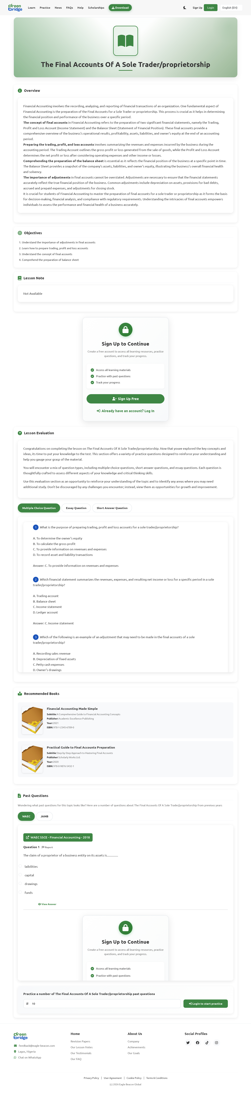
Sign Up (197, 7)
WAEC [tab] (26, 822)
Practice (45, 7)
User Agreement (113, 1084)
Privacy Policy (91, 1084)
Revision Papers (80, 1047)
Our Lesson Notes (82, 1053)
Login (210, 7)
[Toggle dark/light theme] (184, 7)
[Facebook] (197, 1048)
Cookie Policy (134, 1084)
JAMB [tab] (44, 822)
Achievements (136, 1053)
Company (133, 1047)
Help (80, 7)
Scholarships (96, 7)
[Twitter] (188, 1048)
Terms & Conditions (156, 1084)
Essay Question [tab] (76, 514)
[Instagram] (216, 1048)
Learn (31, 7)
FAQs (69, 7)
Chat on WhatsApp (29, 1063)
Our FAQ (76, 1065)
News (58, 7)
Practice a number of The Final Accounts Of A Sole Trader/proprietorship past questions (89, 1000)
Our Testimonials (81, 1059)
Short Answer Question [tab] (112, 514)
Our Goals (134, 1059)
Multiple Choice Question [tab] (39, 514)
